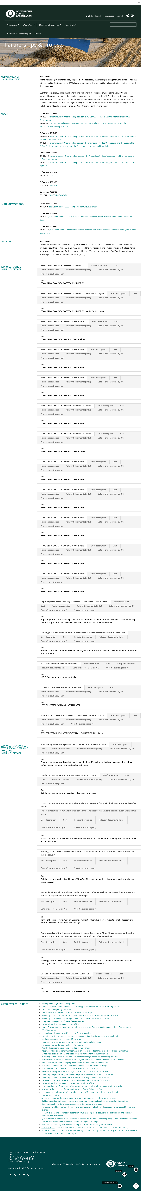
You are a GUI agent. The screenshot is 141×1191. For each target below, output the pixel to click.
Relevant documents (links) (78, 269)
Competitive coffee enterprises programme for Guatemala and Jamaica (71, 1104)
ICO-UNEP (52, 185)
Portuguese (109, 16)
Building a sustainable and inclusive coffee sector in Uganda (68, 775)
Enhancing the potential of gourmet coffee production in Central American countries (77, 1074)
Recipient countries (50, 269)
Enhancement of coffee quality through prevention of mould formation (71, 1042)
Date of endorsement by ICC (111, 269)
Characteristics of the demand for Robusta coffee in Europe (66, 1012)
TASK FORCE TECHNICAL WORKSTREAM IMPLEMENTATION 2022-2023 (72, 715)
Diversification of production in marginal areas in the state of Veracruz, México (74, 1071)
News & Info (70, 25)
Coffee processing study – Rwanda (56, 1009)
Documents (87, 1164)
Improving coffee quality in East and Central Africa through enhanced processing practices (79, 1056)
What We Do (28, 25)
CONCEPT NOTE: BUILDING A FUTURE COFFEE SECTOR (65, 973)
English (89, 16)
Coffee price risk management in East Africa (60, 1024)
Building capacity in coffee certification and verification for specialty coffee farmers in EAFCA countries (84, 1101)
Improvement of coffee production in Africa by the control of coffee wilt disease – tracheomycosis (82, 1059)
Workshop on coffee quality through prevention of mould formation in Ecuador (75, 1018)
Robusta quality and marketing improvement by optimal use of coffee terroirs (74, 1062)
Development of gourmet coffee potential (59, 1003)
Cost (116, 265)
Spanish (120, 16)
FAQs (78, 1164)
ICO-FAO (52, 175)
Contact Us (99, 1164)
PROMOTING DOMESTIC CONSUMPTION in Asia (62, 349)
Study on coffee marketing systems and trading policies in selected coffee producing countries (81, 1006)
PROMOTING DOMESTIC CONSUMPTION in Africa (63, 321)
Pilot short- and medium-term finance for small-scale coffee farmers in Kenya (74, 1065)
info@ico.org (22, 1161)
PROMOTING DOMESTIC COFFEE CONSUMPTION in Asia (66, 405)
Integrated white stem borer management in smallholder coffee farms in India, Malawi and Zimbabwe (84, 1051)
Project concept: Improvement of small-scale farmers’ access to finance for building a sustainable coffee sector (88, 805)
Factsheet (70, 1164)
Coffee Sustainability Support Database (24, 33)
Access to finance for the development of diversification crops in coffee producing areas (78, 1098)
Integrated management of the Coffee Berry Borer (62, 1021)
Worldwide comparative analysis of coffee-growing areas (65, 1048)
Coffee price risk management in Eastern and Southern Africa (67, 1083)
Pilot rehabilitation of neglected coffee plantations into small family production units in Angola (81, 1086)
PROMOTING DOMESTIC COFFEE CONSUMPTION (62, 265)
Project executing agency (52, 273)
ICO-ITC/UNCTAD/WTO (58, 195)
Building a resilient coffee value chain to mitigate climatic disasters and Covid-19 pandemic (83, 632)
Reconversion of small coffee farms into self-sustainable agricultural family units (75, 1080)
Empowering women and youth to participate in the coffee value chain (73, 744)
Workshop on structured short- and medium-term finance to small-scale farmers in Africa (79, 1015)
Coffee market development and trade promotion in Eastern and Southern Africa (75, 1054)
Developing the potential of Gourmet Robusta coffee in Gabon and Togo (72, 1089)
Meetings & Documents (49, 25)
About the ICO (58, 1164)
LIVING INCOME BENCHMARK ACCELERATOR (61, 687)
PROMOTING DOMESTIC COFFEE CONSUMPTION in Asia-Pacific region (72, 293)
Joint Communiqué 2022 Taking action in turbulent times (73, 207)
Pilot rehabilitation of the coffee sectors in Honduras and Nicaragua (70, 1068)
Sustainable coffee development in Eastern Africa (62, 1045)
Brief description (99, 265)
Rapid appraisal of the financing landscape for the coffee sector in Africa (74, 601)
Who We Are (12, 25)
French (98, 16)
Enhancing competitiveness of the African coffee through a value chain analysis (75, 1077)
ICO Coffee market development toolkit (59, 663)
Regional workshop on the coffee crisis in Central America (66, 1033)
